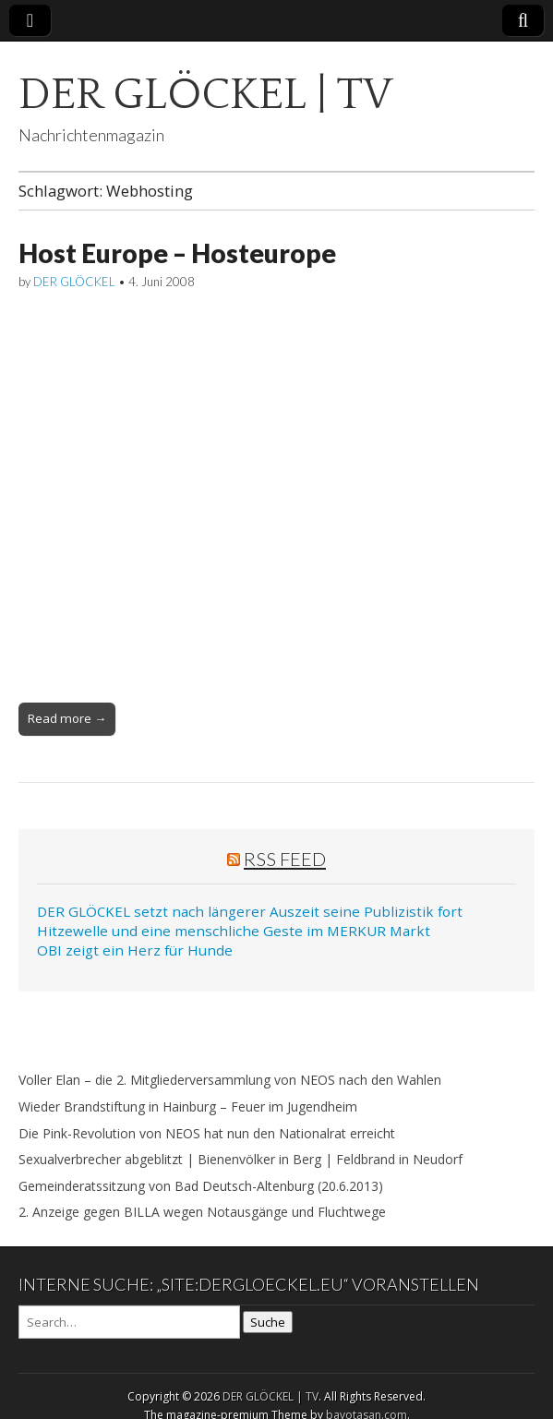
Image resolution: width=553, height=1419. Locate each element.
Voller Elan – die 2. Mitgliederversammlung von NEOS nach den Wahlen (229, 1079)
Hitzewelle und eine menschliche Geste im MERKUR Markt (233, 930)
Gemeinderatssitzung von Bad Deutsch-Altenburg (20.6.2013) (200, 1186)
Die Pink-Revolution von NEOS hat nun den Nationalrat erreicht (206, 1133)
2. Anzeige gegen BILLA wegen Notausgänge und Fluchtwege (202, 1212)
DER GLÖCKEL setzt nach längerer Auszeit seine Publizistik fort (250, 911)
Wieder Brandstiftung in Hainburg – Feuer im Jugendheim (187, 1106)
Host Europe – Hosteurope (177, 253)
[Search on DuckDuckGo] (129, 1322)
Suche (267, 1322)
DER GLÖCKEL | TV (205, 94)
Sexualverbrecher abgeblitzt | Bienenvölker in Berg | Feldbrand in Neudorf (240, 1159)
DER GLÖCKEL (74, 281)
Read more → (67, 718)
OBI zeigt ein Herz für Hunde (135, 950)
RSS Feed (285, 859)
